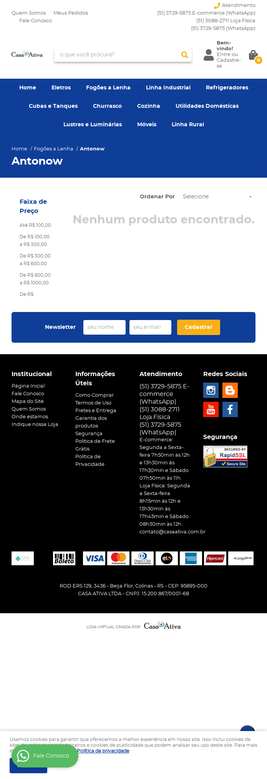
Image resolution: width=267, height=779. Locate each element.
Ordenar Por (157, 197)
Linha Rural (188, 124)
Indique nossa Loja (35, 424)
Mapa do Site (28, 401)
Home (27, 88)
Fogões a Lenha (108, 88)
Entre (224, 54)
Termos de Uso (93, 403)
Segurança (89, 433)
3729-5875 (223, 28)
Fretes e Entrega (95, 410)
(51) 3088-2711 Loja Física (225, 20)
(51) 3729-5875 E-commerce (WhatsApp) (206, 13)
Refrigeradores (227, 88)
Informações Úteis (95, 378)
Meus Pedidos (70, 13)
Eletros (61, 88)
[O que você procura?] (185, 55)
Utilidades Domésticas (207, 106)
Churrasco (107, 106)
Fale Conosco (35, 20)
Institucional (32, 374)
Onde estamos (30, 416)
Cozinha (148, 106)
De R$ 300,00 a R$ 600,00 (35, 260)
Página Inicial (28, 386)
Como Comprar (94, 395)
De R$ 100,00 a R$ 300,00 (35, 240)
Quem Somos (29, 13)
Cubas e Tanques (53, 106)
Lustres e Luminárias (92, 124)
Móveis (146, 124)
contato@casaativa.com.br (172, 532)
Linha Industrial (168, 88)
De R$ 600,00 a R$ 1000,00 (35, 279)
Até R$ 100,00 (35, 225)
